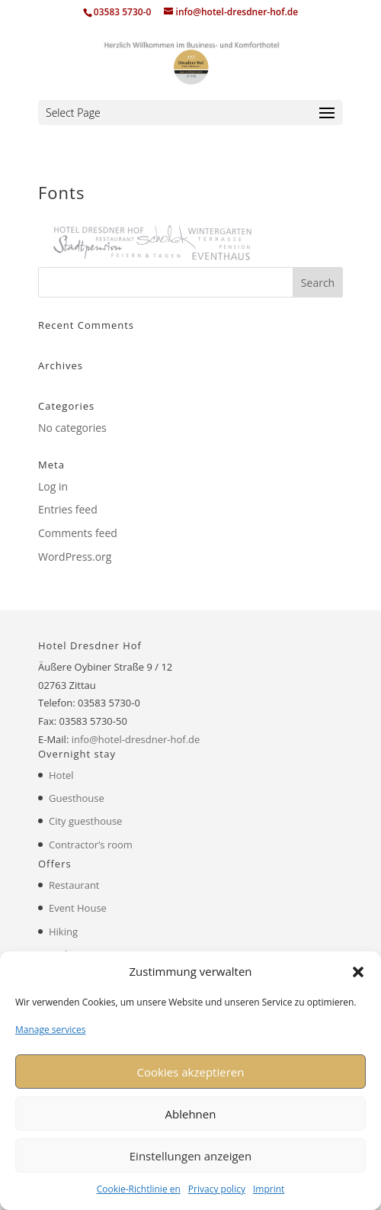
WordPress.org (74, 556)
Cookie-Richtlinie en (139, 1189)
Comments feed (77, 533)
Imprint (268, 1189)
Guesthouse (76, 798)
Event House (78, 908)
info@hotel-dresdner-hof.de (136, 739)
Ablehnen (190, 1114)
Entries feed (68, 509)
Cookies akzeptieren (191, 1072)
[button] (358, 972)
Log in (53, 486)
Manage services (50, 1029)
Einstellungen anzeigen (190, 1155)
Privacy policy (216, 1189)
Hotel (61, 775)
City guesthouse (85, 821)
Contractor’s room (91, 844)
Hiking (63, 931)
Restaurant (74, 885)
